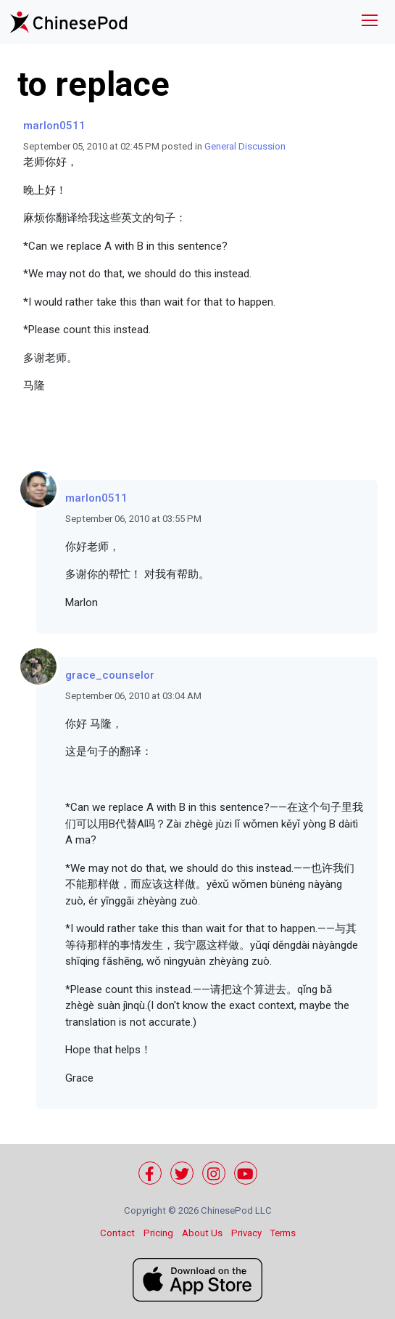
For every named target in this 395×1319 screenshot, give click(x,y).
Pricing (158, 1233)
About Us (202, 1233)
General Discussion (245, 146)
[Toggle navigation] (369, 22)
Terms (283, 1233)
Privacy (246, 1233)
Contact (117, 1233)
